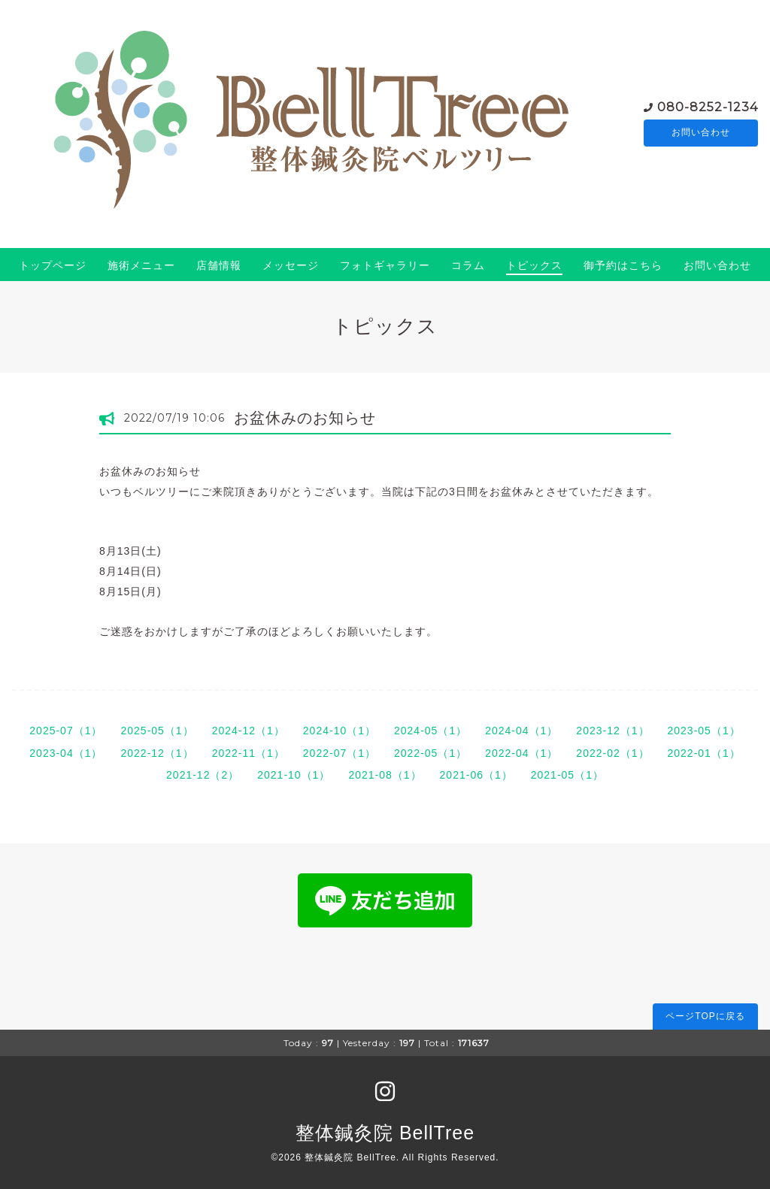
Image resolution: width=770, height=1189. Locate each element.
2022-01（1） (704, 753)
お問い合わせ (701, 133)
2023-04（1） (65, 753)
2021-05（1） (567, 775)
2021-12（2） (202, 775)
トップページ (52, 265)
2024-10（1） (339, 731)
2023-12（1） (612, 731)
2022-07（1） (339, 753)
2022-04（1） (521, 753)
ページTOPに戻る (704, 1016)
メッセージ (290, 265)
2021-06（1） (476, 775)
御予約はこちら (623, 265)
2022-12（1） (156, 753)
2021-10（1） (293, 775)
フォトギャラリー (385, 265)
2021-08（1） (384, 775)
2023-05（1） (704, 731)
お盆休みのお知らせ (305, 418)
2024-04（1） (521, 731)
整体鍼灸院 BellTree (385, 1132)
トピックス (534, 265)
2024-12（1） (248, 731)
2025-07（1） (65, 731)
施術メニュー (141, 265)
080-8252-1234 (707, 106)
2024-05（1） (430, 731)
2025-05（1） (156, 731)
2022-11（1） (248, 753)
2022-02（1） (612, 753)
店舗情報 (218, 265)
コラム (468, 265)
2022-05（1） (430, 753)
